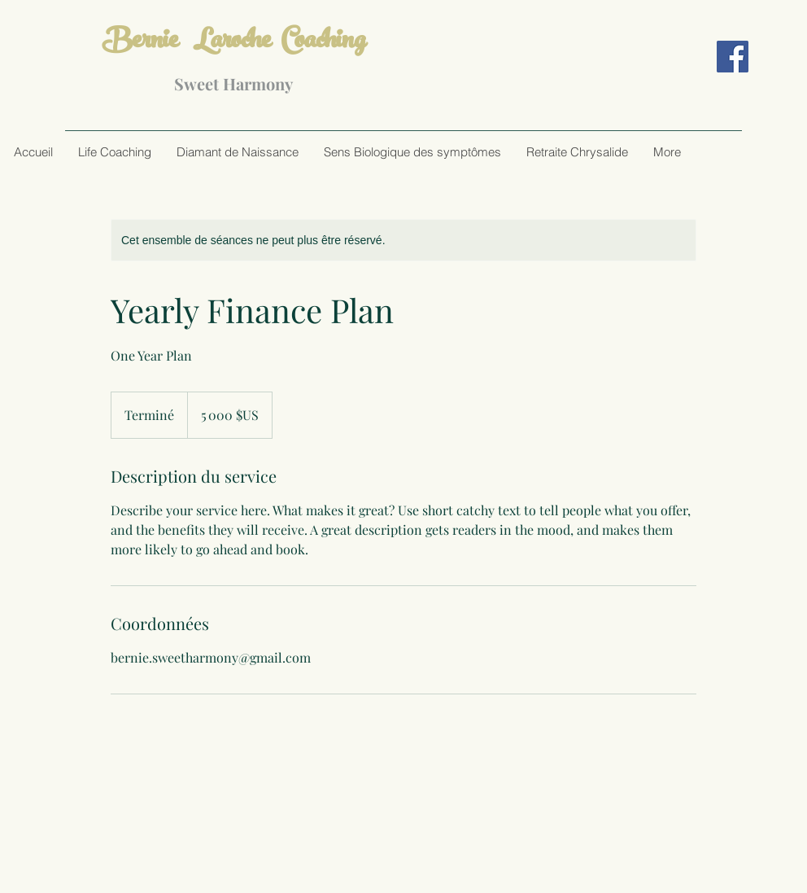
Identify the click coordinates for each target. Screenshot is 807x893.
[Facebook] (732, 56)
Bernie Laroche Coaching (234, 43)
